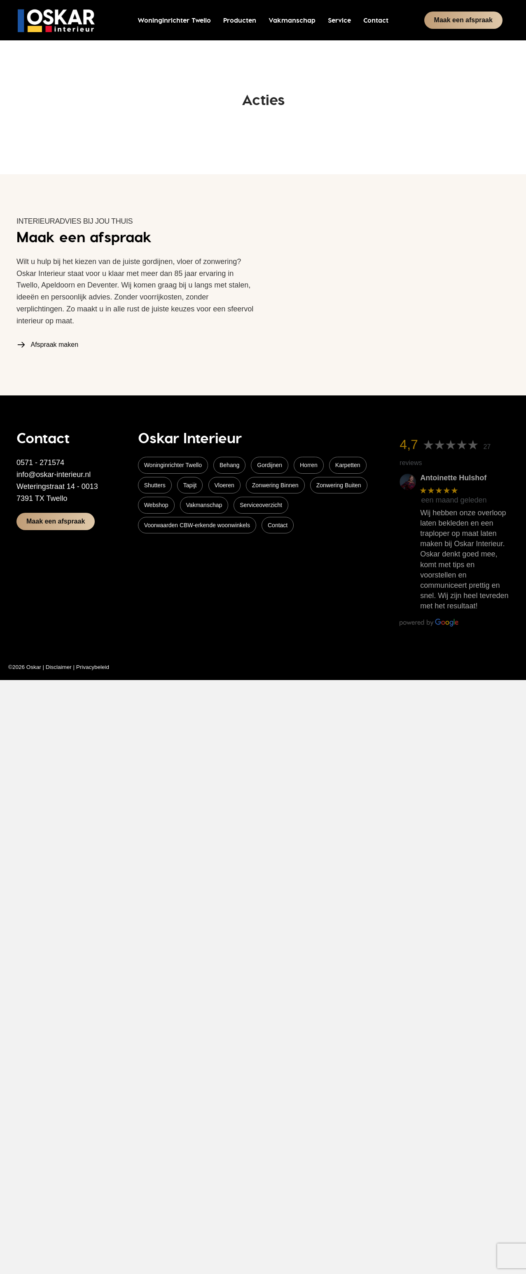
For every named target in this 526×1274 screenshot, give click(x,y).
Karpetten (347, 465)
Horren (309, 465)
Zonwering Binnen (275, 485)
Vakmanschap (204, 505)
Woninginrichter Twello (173, 465)
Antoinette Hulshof (453, 478)
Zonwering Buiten (338, 485)
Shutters (155, 485)
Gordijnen (269, 465)
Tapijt (190, 485)
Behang (229, 465)
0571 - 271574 (40, 462)
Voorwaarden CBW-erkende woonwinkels (197, 525)
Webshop (156, 505)
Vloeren (224, 485)
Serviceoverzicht (261, 505)
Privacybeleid (92, 667)
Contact (278, 525)
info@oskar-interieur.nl (53, 474)
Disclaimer (59, 667)
